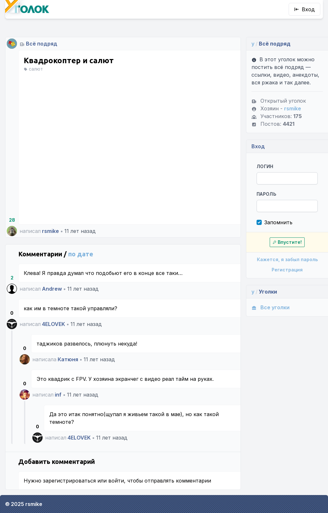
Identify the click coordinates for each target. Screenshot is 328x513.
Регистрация (287, 269)
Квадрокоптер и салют (69, 60)
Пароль (266, 194)
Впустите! (287, 242)
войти (116, 480)
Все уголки (270, 307)
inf (58, 394)
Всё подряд (41, 43)
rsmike (50, 231)
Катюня (68, 359)
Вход (304, 9)
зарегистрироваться (69, 480)
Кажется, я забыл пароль (287, 259)
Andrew (52, 289)
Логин (265, 166)
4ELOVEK (53, 324)
